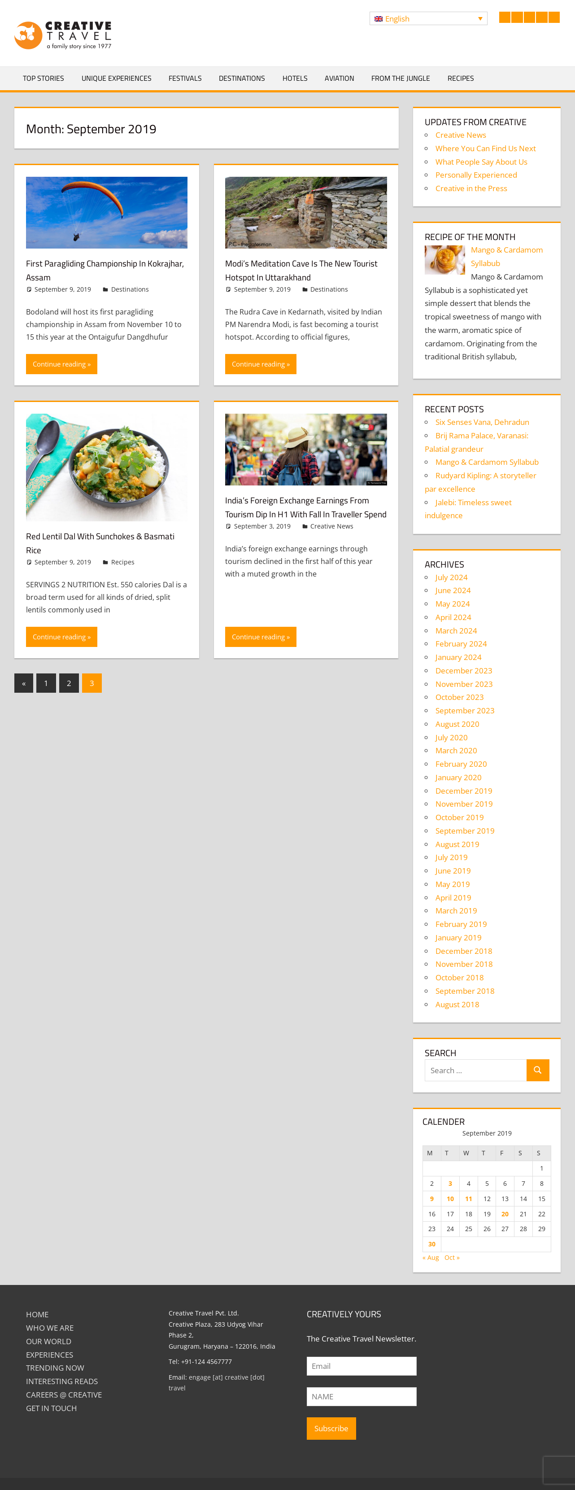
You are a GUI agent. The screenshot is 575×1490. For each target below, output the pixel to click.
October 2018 (460, 977)
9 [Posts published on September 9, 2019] (432, 1198)
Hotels (295, 78)
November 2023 (464, 684)
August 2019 (457, 844)
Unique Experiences (117, 78)
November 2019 (464, 804)
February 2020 (461, 764)
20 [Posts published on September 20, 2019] (505, 1214)
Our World (48, 1341)
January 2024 (459, 657)
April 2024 (453, 617)
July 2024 (452, 577)
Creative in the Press (471, 188)
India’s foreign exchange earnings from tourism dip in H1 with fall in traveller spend (298, 513)
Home (37, 1314)
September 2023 (465, 710)
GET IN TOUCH (51, 1408)
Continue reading (59, 363)
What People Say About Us (481, 162)
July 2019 (452, 857)
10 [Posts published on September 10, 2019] (450, 1198)
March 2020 (456, 750)
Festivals (185, 78)
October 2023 (460, 697)
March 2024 (456, 630)
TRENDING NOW (55, 1368)
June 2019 (453, 870)
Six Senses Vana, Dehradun (482, 422)
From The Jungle (400, 78)
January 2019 (459, 937)
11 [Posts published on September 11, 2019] (468, 1198)
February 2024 (461, 643)
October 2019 (460, 817)
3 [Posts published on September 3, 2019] (450, 1183)
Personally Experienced (476, 175)
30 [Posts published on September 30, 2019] (432, 1244)
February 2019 (461, 924)
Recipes (461, 78)
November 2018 (464, 964)
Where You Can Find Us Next (486, 148)
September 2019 (465, 831)
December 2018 (464, 951)
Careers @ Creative (64, 1395)
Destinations (242, 78)
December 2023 (464, 670)
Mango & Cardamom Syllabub (487, 462)
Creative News (331, 540)
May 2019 (453, 884)
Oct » (452, 1257)
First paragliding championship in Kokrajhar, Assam (96, 269)
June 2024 (453, 590)
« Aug (431, 1257)
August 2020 (457, 724)
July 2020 (452, 737)
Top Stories (43, 78)
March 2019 (456, 910)
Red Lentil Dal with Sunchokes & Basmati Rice (94, 542)
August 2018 (457, 1004)
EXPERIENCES (49, 1355)
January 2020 (459, 777)
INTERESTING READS (62, 1381)
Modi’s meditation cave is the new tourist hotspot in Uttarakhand (298, 269)
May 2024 (453, 604)
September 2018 (465, 991)
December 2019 (464, 791)
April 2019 (453, 897)
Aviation (339, 78)
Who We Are (50, 1328)
